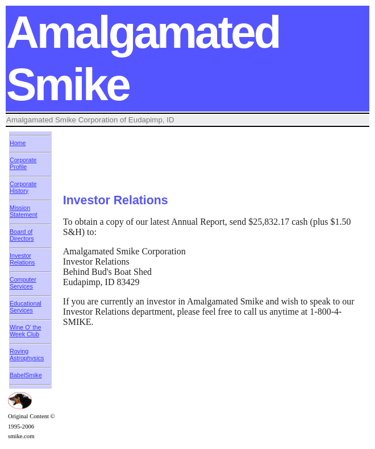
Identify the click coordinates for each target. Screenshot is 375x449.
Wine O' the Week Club (25, 330)
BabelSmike (26, 375)
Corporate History (23, 187)
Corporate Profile (23, 163)
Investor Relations (22, 259)
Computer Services (23, 283)
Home (18, 142)
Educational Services (25, 307)
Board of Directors (22, 235)
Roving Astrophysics (27, 354)
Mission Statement (24, 211)
